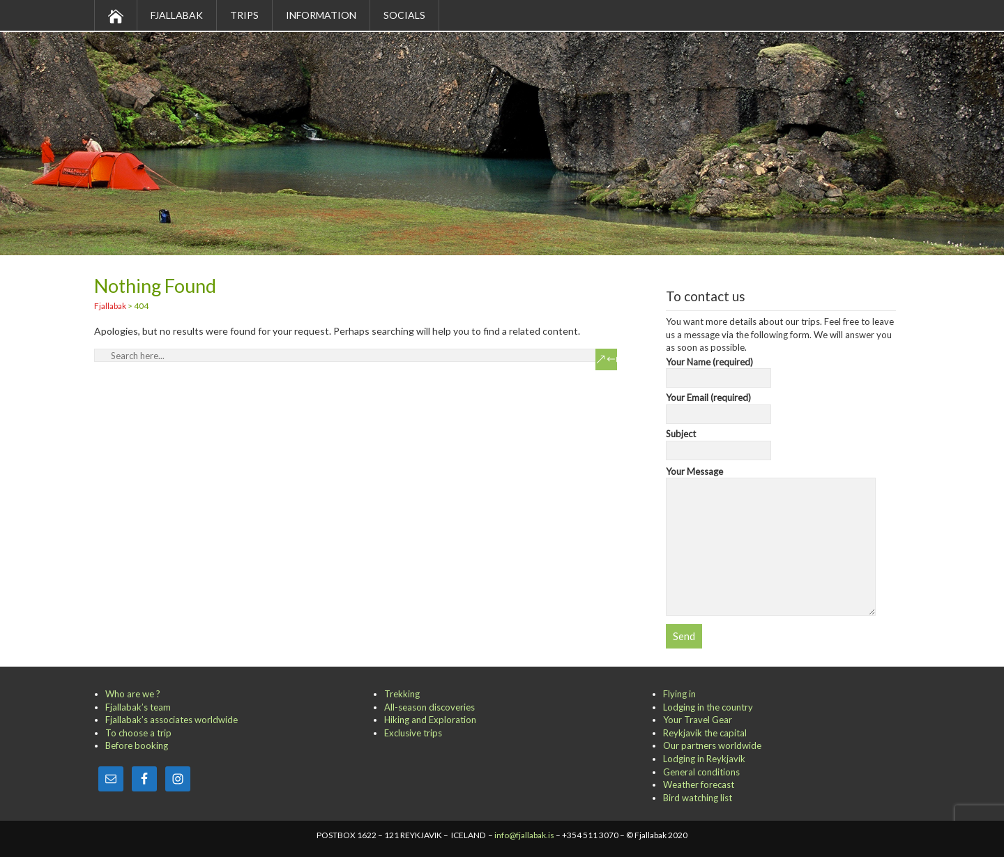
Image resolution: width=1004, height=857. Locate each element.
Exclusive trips (413, 732)
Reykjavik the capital (705, 732)
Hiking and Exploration (430, 719)
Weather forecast (698, 784)
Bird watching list (697, 797)
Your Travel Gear (697, 719)
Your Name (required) (718, 370)
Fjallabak (177, 15)
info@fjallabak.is (524, 835)
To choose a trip (138, 732)
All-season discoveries (429, 707)
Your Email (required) (718, 406)
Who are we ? (132, 693)
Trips (244, 15)
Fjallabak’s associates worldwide (171, 719)
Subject (718, 442)
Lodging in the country (708, 707)
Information (321, 15)
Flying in (679, 693)
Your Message (771, 478)
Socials (404, 15)
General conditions (701, 772)
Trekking (402, 693)
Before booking (136, 745)
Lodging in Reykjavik (704, 758)
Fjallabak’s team (138, 707)
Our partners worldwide (712, 745)
